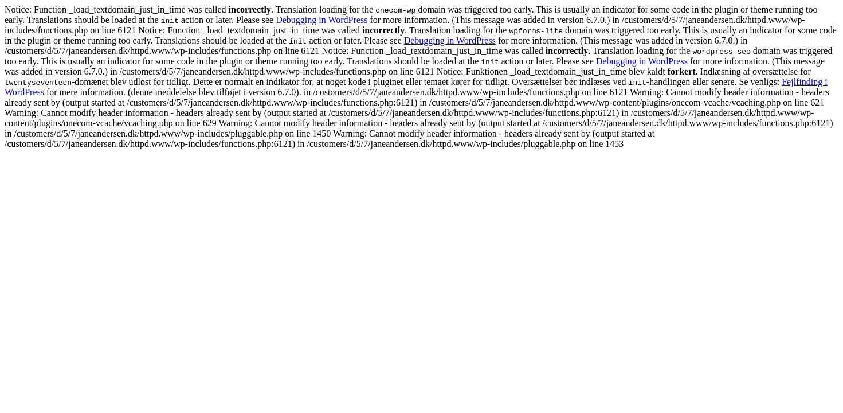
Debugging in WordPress (321, 20)
